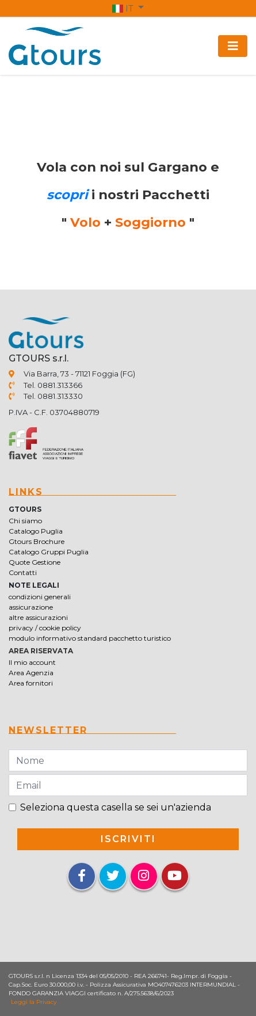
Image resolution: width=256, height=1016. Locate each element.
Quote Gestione (34, 562)
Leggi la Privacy (33, 1002)
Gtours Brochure (36, 541)
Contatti (23, 572)
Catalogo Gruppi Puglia (49, 551)
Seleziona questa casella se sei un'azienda (115, 807)
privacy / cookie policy (45, 627)
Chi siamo (25, 520)
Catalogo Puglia (36, 531)
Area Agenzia (31, 672)
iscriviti (128, 839)
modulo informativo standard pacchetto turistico (90, 638)
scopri (67, 195)
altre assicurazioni (38, 617)
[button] (128, 8)
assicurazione (31, 607)
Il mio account (32, 662)
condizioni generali (40, 596)
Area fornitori (31, 683)
